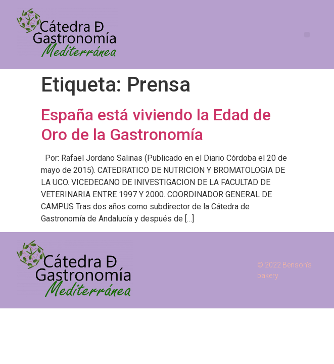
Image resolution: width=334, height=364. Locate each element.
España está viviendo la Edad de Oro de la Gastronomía (156, 124)
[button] (307, 34)
